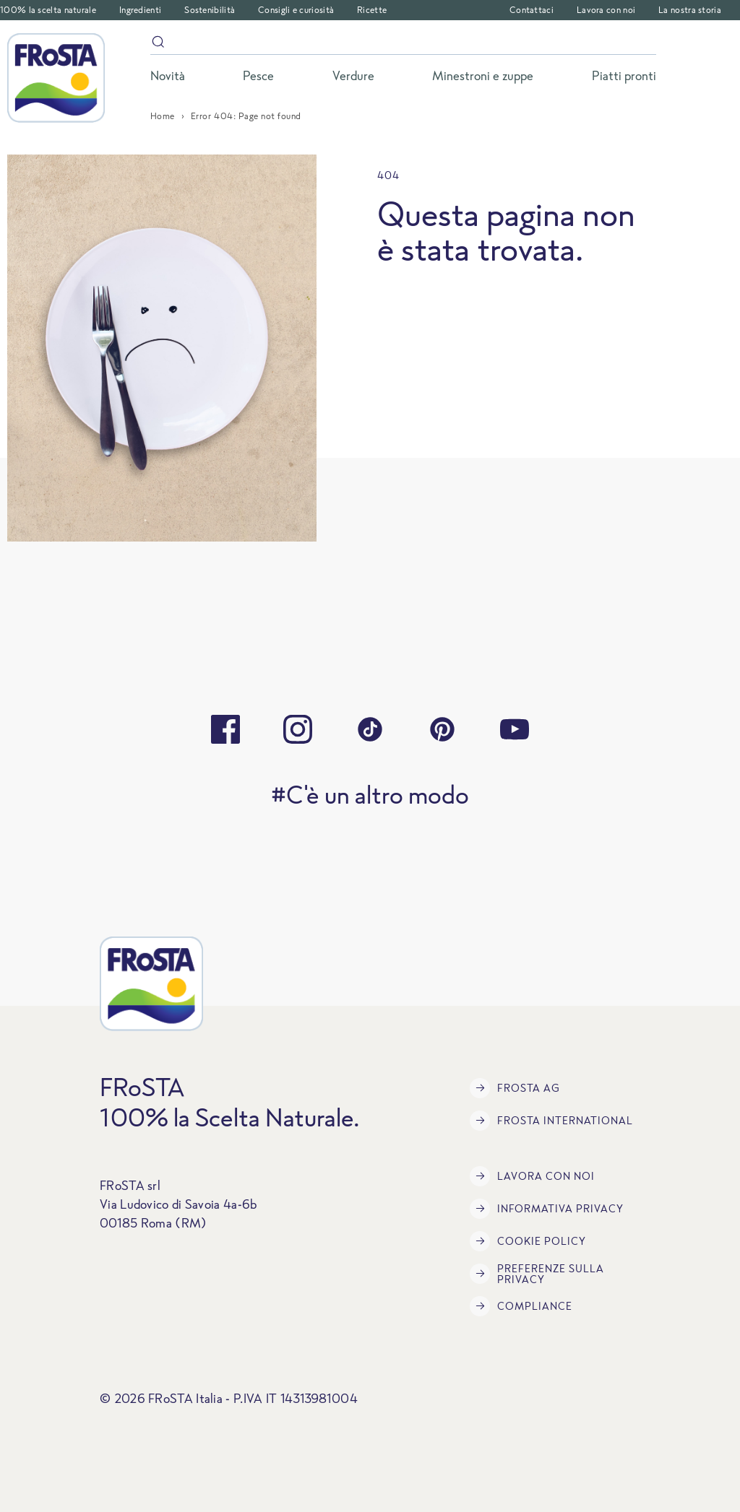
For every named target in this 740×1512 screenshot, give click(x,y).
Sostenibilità (209, 10)
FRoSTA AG (515, 1088)
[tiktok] (370, 729)
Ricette (372, 10)
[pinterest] (442, 729)
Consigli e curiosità (296, 10)
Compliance (521, 1306)
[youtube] (514, 729)
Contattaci (531, 10)
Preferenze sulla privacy (537, 1274)
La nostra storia (689, 10)
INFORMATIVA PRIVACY (547, 1209)
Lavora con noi (606, 10)
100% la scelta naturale (48, 10)
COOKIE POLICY (528, 1241)
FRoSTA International (551, 1121)
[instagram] (297, 729)
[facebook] (225, 729)
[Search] (403, 44)
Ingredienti (140, 10)
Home (162, 116)
